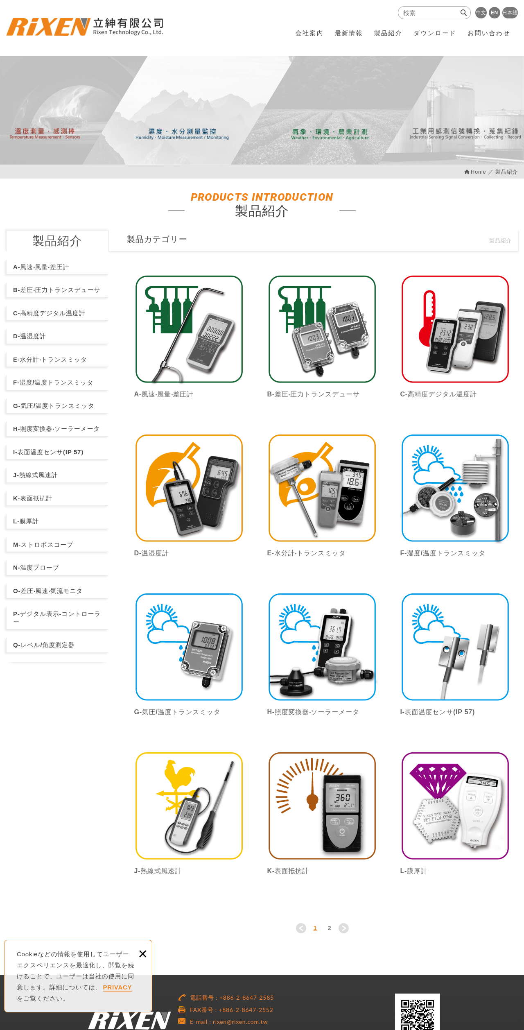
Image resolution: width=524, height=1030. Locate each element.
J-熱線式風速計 (35, 474)
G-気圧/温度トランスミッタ (54, 405)
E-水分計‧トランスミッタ (50, 359)
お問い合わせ (489, 32)
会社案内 (310, 32)
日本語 (510, 13)
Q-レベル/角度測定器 (44, 644)
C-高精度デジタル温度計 (49, 313)
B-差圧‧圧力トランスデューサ (57, 289)
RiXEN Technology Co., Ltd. (85, 27)
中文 (481, 13)
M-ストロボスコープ (43, 544)
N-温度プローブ (36, 567)
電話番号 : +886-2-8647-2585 (232, 997)
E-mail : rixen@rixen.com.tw (229, 1021)
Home (478, 172)
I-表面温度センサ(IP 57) (48, 451)
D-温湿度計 (29, 336)
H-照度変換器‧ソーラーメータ (56, 428)
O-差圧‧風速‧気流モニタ (48, 590)
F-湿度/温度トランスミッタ (53, 382)
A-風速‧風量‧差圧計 (41, 266)
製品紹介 (388, 32)
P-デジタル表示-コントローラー (57, 617)
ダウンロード (434, 32)
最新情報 (349, 32)
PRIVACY (117, 987)
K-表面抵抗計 (32, 498)
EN (494, 13)
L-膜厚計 (26, 521)
